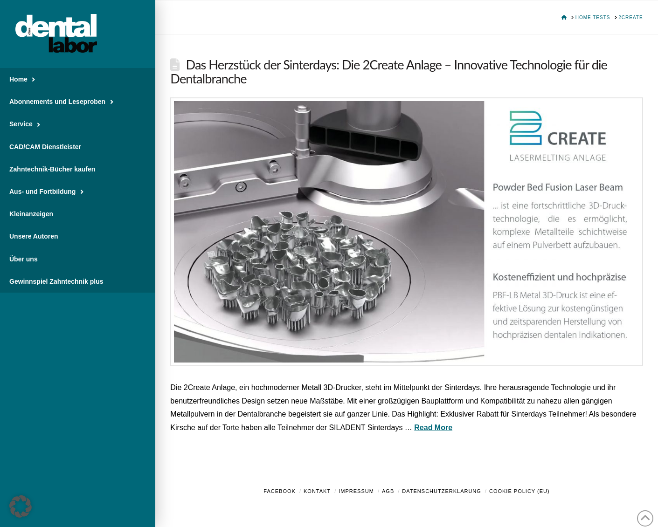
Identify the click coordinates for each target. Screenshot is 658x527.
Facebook (279, 491)
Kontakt (317, 491)
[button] (20, 506)
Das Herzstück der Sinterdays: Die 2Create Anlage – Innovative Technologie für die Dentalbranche (388, 71)
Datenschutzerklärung (441, 491)
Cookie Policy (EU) (519, 491)
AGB (388, 491)
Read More (433, 427)
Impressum (356, 491)
